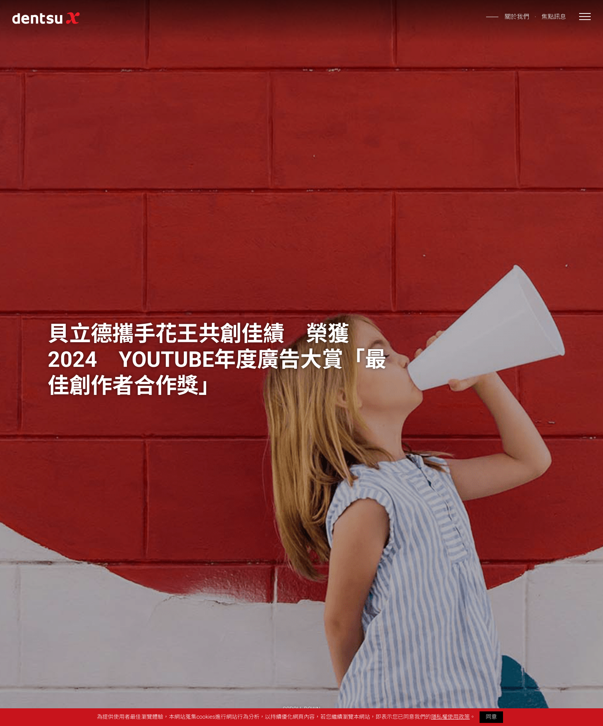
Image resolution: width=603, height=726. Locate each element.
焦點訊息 (553, 16)
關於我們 (517, 16)
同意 (491, 717)
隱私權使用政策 (450, 717)
